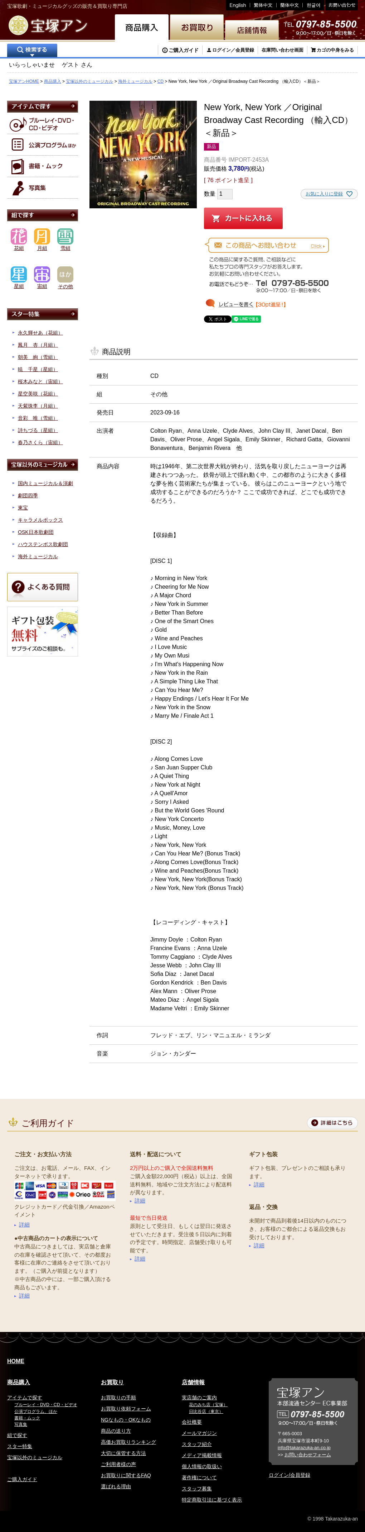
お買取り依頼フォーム (126, 1409)
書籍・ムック (27, 1417)
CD (160, 81)
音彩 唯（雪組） (38, 418)
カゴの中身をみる (335, 50)
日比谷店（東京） (206, 1411)
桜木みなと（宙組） (40, 381)
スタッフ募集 (197, 1488)
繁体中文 (263, 5)
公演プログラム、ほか (35, 1411)
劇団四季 (28, 495)
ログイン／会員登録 (233, 50)
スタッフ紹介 (197, 1444)
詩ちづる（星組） (38, 430)
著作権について (199, 1477)
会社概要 (192, 1422)
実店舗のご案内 (199, 1397)
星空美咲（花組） (38, 394)
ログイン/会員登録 (289, 1475)
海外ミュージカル (135, 81)
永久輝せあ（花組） (40, 333)
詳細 (24, 1225)
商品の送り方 (116, 1431)
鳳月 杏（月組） (38, 345)
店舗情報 (193, 1382)
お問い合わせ (341, 5)
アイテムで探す (24, 1397)
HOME (15, 1361)
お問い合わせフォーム (307, 1454)
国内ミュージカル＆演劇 (45, 483)
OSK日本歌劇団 (36, 532)
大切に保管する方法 (123, 1453)
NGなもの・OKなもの (126, 1420)
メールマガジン (199, 1433)
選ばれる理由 (116, 1486)
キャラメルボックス (40, 520)
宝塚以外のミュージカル (89, 81)
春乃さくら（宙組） (40, 442)
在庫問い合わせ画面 (282, 50)
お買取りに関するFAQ (126, 1475)
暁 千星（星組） (38, 369)
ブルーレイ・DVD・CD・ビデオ (45, 1404)
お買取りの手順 (118, 1397)
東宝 (23, 508)
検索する (32, 51)
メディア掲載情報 (202, 1455)
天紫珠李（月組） (38, 406)
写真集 (20, 1424)
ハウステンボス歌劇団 (43, 544)
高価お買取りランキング (128, 1442)
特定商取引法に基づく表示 (212, 1500)
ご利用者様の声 (118, 1464)
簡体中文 (290, 5)
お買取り (112, 1382)
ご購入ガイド (184, 50)
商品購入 (52, 81)
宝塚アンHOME (24, 81)
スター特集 (19, 1446)
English (238, 5)
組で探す (17, 1435)
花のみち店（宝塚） (208, 1404)
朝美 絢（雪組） (38, 357)
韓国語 (313, 5)
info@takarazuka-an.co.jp (304, 1447)
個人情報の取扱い (202, 1466)
